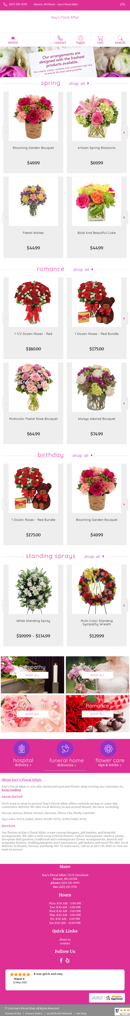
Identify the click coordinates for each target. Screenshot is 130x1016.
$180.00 (33, 349)
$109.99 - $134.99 (33, 636)
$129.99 (96, 636)
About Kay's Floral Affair (21, 780)
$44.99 (33, 248)
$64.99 (33, 434)
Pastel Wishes (33, 233)
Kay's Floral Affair (65, 17)
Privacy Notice (33, 1013)
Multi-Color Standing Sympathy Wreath (97, 622)
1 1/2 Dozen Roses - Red (33, 334)
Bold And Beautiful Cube (97, 233)
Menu (13, 42)
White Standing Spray (33, 621)
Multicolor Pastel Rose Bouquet (33, 419)
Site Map (81, 1013)
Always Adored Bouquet (96, 419)
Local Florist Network (59, 1013)
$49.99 (33, 163)
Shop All (77, 83)
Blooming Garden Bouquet (33, 148)
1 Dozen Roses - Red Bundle (97, 334)
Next (124, 132)
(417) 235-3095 (18, 4)
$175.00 (96, 349)
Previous (5, 132)
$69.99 (96, 163)
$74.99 (96, 434)
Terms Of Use (13, 1013)
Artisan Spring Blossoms (97, 148)
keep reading (11, 790)
